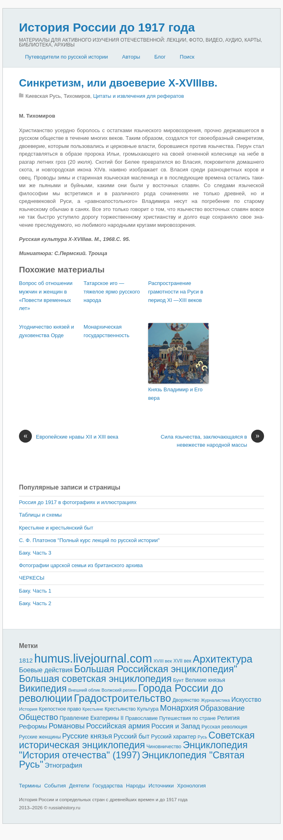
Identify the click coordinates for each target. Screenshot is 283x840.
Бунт (178, 680)
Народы (135, 786)
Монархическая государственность (107, 331)
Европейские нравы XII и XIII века (68, 437)
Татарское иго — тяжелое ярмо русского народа (112, 291)
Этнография (63, 765)
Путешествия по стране (187, 718)
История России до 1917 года (107, 27)
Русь (202, 736)
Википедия (43, 688)
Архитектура (223, 659)
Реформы (33, 726)
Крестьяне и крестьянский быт (56, 528)
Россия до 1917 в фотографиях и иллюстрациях (77, 502)
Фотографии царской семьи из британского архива (81, 565)
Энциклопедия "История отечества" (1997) (133, 749)
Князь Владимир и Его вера (175, 393)
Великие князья (205, 680)
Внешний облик (84, 690)
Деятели (79, 786)
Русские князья (87, 736)
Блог (160, 57)
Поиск (187, 57)
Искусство (246, 699)
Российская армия (118, 726)
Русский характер (173, 737)
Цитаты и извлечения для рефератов (138, 96)
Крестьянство (120, 709)
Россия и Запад (175, 726)
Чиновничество (164, 746)
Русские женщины (40, 737)
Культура (148, 709)
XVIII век (162, 660)
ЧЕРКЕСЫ (31, 578)
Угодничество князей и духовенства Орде (46, 331)
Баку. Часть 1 (35, 591)
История (28, 708)
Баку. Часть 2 (35, 603)
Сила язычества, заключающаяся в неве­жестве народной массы (212, 440)
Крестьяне (92, 709)
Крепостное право (60, 709)
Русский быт (131, 736)
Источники (161, 786)
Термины (30, 786)
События (55, 786)
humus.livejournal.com (93, 658)
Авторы (131, 57)
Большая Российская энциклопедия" (155, 668)
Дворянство (185, 700)
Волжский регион (119, 690)
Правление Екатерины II (91, 718)
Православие (141, 718)
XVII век (182, 661)
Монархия (179, 707)
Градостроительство (122, 698)
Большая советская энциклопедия (95, 678)
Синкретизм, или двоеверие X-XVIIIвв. (118, 83)
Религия (228, 718)
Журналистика (215, 700)
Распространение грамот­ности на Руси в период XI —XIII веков (175, 291)
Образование (222, 708)
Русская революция (224, 727)
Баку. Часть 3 (35, 553)
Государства (108, 786)
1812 (26, 660)
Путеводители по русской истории (66, 57)
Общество (38, 717)
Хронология (191, 786)
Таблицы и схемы (40, 515)
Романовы (66, 726)
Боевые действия (46, 669)
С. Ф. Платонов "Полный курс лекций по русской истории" (89, 540)
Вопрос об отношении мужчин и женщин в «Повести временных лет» (45, 295)
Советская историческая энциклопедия (137, 740)
